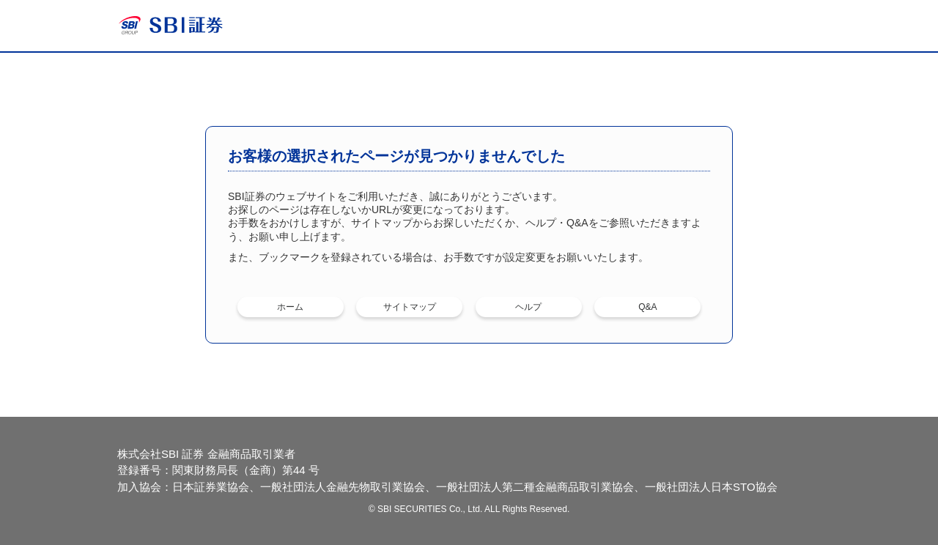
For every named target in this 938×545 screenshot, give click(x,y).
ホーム (290, 307)
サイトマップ (409, 307)
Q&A (647, 307)
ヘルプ (528, 307)
